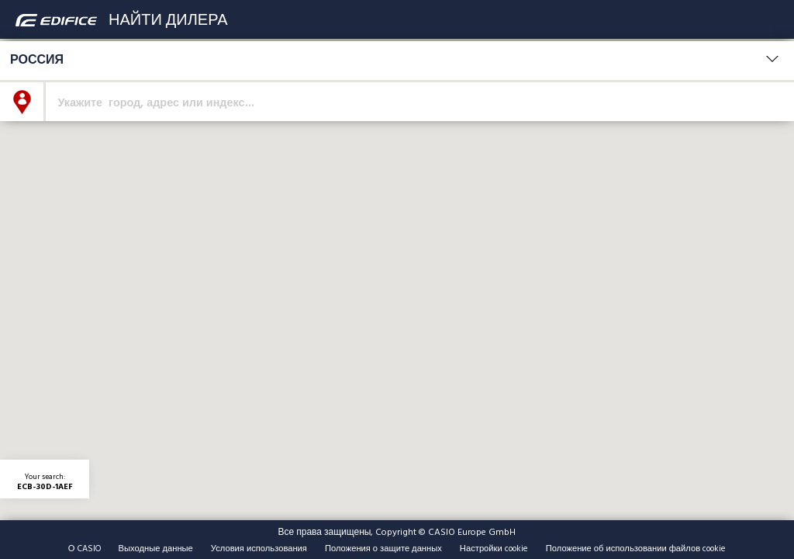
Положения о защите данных (383, 548)
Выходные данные (156, 548)
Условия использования (259, 548)
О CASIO (84, 548)
